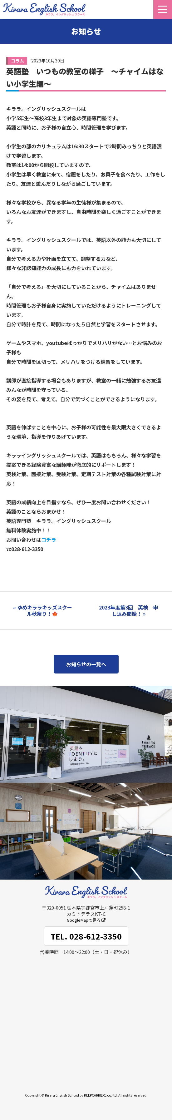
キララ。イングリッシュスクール (44, 9)
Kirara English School (62, 1095)
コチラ (48, 539)
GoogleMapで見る (86, 920)
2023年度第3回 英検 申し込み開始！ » (128, 610)
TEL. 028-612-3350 (86, 936)
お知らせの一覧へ (86, 664)
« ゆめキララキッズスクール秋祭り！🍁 (42, 610)
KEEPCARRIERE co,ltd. (101, 1095)
